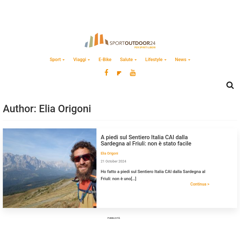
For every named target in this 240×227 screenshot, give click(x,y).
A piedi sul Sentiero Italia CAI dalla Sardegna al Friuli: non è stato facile (146, 140)
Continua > (199, 184)
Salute (128, 59)
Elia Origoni (109, 153)
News (182, 59)
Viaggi (81, 59)
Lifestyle (156, 59)
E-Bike (104, 59)
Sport (57, 59)
